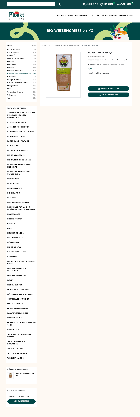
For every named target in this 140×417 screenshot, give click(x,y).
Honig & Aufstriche (21, 79)
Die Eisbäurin (13, 193)
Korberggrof (13, 214)
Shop (21, 46)
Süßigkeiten (21, 94)
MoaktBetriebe (110, 15)
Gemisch (11, 224)
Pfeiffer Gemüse (14, 318)
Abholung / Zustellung (87, 15)
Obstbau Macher (15, 304)
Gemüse (21, 61)
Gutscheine (21, 76)
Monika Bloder (14, 285)
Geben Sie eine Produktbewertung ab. (114, 59)
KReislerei (12, 257)
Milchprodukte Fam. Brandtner (16, 270)
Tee (21, 98)
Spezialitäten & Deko (21, 91)
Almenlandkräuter (16, 122)
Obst (21, 88)
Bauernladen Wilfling (18, 141)
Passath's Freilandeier (17, 313)
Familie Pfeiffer (14, 219)
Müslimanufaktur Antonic (20, 294)
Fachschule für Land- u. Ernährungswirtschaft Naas (21, 208)
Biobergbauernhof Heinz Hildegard (19, 166)
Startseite (60, 15)
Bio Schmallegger (16, 155)
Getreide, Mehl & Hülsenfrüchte (21, 73)
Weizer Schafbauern (17, 353)
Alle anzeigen (21, 401)
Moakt (10, 280)
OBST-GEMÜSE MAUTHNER (18, 299)
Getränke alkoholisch (21, 70)
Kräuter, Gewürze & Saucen (21, 82)
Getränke (21, 67)
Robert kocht (13, 330)
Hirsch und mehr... (15, 233)
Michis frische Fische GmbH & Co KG (21, 263)
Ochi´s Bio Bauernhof (17, 308)
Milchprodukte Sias (16, 276)
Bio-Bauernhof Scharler (19, 160)
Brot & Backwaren (21, 49)
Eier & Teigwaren (21, 52)
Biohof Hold (13, 179)
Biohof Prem (13, 184)
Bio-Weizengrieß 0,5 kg (25, 374)
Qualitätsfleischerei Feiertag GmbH (21, 324)
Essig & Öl (21, 55)
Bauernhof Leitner (16, 136)
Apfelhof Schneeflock (18, 127)
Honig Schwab (14, 247)
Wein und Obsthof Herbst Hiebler (19, 336)
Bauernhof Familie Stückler (20, 132)
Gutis (9, 228)
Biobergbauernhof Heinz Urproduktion (19, 173)
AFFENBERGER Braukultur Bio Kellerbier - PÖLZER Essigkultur (21, 115)
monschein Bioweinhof (18, 290)
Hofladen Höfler (15, 238)
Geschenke (21, 64)
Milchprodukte (21, 85)
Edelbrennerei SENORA (18, 202)
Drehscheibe (126, 15)
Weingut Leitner (15, 349)
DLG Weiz (11, 198)
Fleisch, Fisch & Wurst (21, 58)
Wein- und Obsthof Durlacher (16, 343)
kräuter (21, 395)
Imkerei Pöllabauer (16, 252)
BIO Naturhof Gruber (17, 151)
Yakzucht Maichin (15, 358)
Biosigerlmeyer (14, 188)
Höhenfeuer (13, 242)
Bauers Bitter (13, 146)
